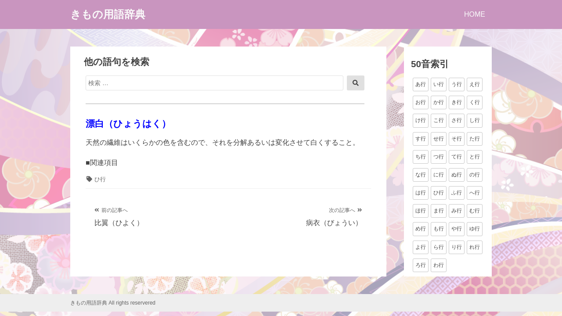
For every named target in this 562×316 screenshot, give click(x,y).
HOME (474, 14)
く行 (474, 102)
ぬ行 (456, 175)
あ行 (420, 84)
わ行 (438, 265)
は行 (420, 193)
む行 (474, 211)
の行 (474, 175)
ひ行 (100, 179)
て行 (456, 157)
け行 (420, 120)
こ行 (438, 120)
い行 (438, 84)
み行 (456, 211)
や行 (456, 229)
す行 (420, 139)
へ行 (474, 193)
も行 (438, 229)
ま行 (438, 211)
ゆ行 (474, 229)
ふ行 (456, 193)
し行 (474, 120)
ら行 (438, 247)
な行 (420, 175)
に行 (438, 175)
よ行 (420, 247)
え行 (474, 84)
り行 (456, 247)
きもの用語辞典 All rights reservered (112, 303)
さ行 (456, 120)
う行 (456, 84)
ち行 (420, 157)
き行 (456, 102)
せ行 (438, 139)
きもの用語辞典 (107, 14)
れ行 (474, 247)
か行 (438, 102)
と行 (474, 157)
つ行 (438, 157)
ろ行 (420, 265)
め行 (420, 229)
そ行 (456, 139)
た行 (474, 139)
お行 (420, 102)
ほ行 (420, 211)
